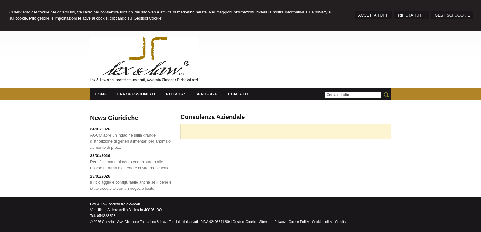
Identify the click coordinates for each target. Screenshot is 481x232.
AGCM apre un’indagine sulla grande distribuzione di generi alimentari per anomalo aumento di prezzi (130, 141)
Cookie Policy (298, 221)
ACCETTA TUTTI (373, 15)
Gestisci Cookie (244, 221)
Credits (340, 221)
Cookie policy (322, 221)
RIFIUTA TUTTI (411, 15)
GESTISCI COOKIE (452, 15)
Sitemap (265, 221)
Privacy (280, 221)
